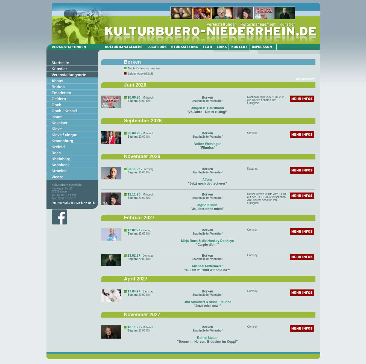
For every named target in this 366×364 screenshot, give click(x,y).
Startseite (60, 63)
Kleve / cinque (64, 135)
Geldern (59, 99)
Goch (57, 105)
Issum (57, 117)
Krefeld (58, 147)
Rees (56, 153)
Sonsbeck (61, 165)
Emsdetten (61, 93)
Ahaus (57, 81)
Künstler (59, 69)
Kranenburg (62, 141)
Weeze (57, 177)
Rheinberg (61, 159)
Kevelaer (60, 123)
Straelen (59, 171)
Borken (58, 87)
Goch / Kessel (64, 111)
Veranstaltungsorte (69, 75)
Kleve (57, 129)
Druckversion (305, 79)
